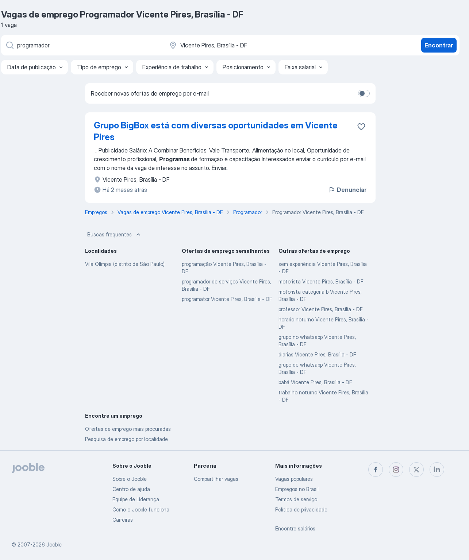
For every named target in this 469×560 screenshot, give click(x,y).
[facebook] (375, 469)
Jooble (54, 544)
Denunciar (347, 189)
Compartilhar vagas (216, 479)
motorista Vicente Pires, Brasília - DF (321, 281)
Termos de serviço (296, 499)
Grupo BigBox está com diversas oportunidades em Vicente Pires (216, 131)
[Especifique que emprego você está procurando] (81, 45)
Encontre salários (295, 528)
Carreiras (122, 520)
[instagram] (396, 469)
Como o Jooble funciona (140, 509)
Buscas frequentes (114, 234)
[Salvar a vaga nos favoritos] (361, 126)
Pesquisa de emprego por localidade (126, 439)
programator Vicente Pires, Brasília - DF (227, 299)
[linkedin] (437, 469)
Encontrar (438, 45)
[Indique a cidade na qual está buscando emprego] (244, 45)
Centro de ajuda (131, 489)
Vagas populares (294, 479)
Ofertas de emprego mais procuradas (128, 429)
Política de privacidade (301, 509)
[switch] (364, 93)
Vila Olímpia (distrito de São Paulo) (125, 264)
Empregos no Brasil (297, 489)
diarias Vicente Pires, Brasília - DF (317, 354)
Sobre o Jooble (129, 479)
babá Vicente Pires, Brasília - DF (315, 382)
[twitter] (416, 469)
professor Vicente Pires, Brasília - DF (320, 309)
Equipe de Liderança (135, 499)
